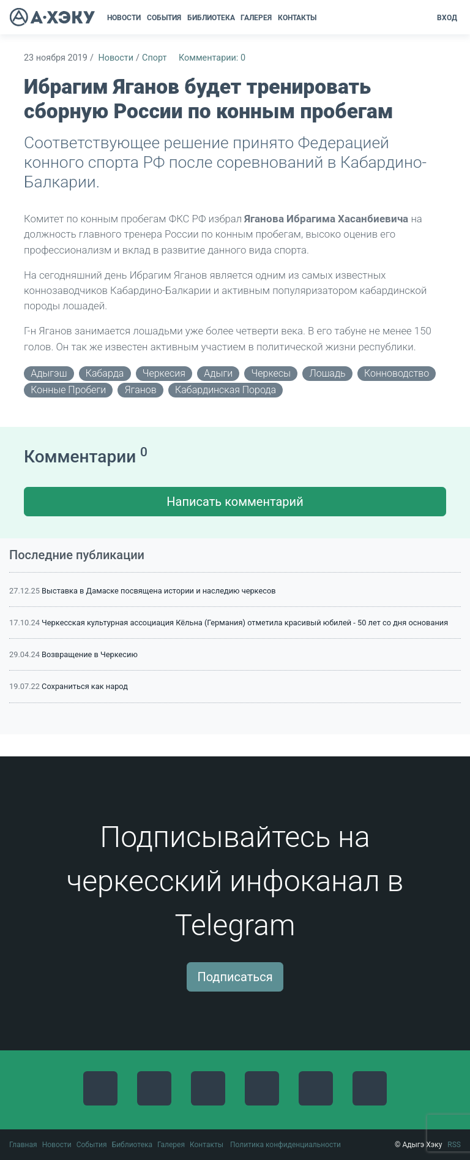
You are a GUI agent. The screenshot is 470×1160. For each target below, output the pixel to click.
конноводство (396, 373)
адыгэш (49, 373)
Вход (447, 17)
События (91, 1144)
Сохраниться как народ (85, 686)
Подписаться (234, 977)
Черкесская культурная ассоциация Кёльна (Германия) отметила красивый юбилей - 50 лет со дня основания (245, 622)
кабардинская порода (225, 390)
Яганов (141, 390)
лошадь (327, 373)
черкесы (271, 373)
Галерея (171, 1144)
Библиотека (132, 1144)
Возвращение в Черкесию (90, 654)
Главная (23, 1144)
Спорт (154, 58)
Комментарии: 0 (212, 58)
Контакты (206, 1144)
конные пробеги (68, 390)
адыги (218, 373)
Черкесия (164, 373)
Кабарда (105, 373)
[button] (323, 17)
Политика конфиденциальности (285, 1144)
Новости (115, 58)
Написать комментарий (234, 501)
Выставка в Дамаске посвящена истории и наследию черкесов (158, 590)
